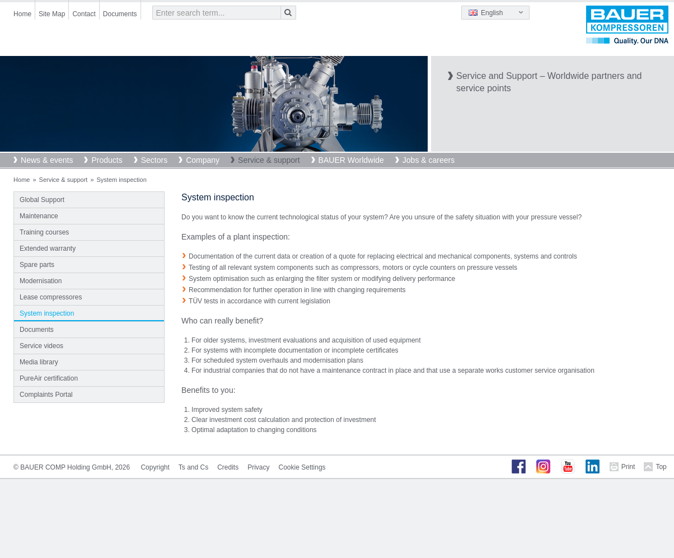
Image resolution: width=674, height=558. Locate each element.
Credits (227, 467)
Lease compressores (51, 297)
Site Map (52, 14)
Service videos (41, 346)
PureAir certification (49, 378)
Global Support (42, 200)
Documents (120, 14)
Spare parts (37, 265)
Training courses (44, 232)
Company (202, 160)
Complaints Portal (46, 394)
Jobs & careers (428, 160)
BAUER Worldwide (351, 160)
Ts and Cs (193, 467)
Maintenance (39, 216)
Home (22, 14)
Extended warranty (48, 248)
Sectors (154, 160)
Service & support (269, 160)
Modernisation (41, 281)
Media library (39, 362)
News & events (47, 160)
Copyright (155, 467)
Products (106, 160)
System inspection (47, 313)
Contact (83, 14)
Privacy (258, 467)
